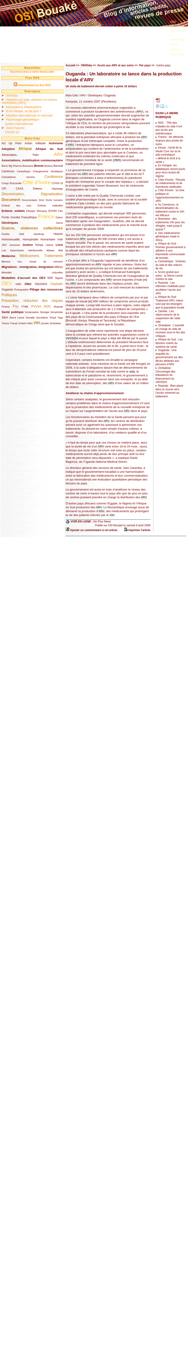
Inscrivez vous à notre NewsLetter (32, 71)
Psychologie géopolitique (22, 119)
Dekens (37, 188)
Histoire (58, 234)
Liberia (49, 245)
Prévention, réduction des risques (32, 301)
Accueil (70, 65)
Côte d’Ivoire (36, 182)
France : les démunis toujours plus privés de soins (169, 140)
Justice (28, 245)
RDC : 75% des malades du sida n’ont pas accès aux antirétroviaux (168, 128)
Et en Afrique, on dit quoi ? (23, 111)
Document (11, 200)
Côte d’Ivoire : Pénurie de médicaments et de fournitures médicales (170, 183)
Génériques (10, 222)
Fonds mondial (11, 217)
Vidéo (29, 323)
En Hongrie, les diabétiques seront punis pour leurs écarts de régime (170, 171)
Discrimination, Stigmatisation (32, 194)
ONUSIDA (41, 284)
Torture (5, 323)
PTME (24, 306)
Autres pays (163, 65)
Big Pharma (15, 165)
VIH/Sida (12, 95)
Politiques (9, 295)
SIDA (5, 317)
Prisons (6, 306)
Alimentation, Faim (20, 155)
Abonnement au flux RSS (34, 85)
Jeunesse (14, 245)
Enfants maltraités (50, 205)
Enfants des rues (16, 205)
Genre (59, 222)
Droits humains (54, 200)
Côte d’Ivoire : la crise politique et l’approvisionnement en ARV (169, 196)
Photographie (21, 289)
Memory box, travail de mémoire (32, 261)
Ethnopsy (42, 211)
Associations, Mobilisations (24, 107)
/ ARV (82, 95)
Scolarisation (32, 312)
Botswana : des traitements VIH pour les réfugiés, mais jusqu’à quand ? (170, 224)
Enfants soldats (13, 211)
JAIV (4, 245)
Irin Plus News (102, 521)
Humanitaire (48, 239)
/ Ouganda (109, 95)
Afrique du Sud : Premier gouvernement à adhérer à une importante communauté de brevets (170, 250)
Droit (41, 200)
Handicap (39, 234)
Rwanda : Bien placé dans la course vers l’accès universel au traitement (169, 391)
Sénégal (44, 312)
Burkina (48, 165)
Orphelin (57, 284)
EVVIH (53, 211)
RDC (47, 306)
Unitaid (22, 323)
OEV (7, 283)
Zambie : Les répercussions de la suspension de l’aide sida (167, 317)
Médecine (8, 256)
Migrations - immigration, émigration (28, 267)
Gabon (59, 217)
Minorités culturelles (32, 272)
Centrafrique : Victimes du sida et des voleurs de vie (170, 265)
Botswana (28, 165)
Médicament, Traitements (41, 256)
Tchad (52, 317)
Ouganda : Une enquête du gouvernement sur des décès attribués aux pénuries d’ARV (169, 357)
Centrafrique (23, 171)
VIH (36, 323)
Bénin (5, 165)
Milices (58, 267)
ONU (28, 284)
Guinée (6, 234)
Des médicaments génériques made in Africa (167, 236)
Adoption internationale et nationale (29, 115)
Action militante (35, 143)
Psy (16, 306)
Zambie (45, 323)
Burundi (58, 165)
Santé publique (12, 312)
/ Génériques (94, 95)
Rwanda (58, 306)
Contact (175, 49)
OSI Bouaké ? (177, 24)
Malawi (50, 250)
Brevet (39, 165)
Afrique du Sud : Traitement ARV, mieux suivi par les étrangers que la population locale (169, 302)
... (171, 60)
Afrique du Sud (49, 149)
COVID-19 (12, 132)
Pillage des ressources (46, 289)
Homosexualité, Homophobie (20, 239)
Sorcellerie (42, 317)
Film (60, 211)
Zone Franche (15, 128)
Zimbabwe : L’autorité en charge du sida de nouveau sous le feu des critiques (170, 331)
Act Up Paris (11, 143)
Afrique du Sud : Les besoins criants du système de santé (169, 343)
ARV (58, 154)
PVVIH (36, 306)
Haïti (21, 234)
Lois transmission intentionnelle (22, 250)
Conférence (53, 177)
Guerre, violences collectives (32, 228)
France (46, 216)
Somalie (30, 317)
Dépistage (57, 188)
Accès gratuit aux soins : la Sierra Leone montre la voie (169, 275)
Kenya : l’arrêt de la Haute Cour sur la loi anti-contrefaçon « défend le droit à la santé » (168, 154)
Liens (174, 44)
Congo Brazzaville (12, 183)
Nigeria (59, 278)
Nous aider (178, 54)
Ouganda (7, 289)
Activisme (56, 143)
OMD (18, 284)
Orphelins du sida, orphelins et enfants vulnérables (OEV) (29, 101)
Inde (60, 239)
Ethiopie (30, 211)
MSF (50, 278)
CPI (4, 188)
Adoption (8, 149)
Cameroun (8, 171)
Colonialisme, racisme (18, 177)
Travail (13, 323)
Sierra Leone (16, 317)
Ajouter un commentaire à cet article (93, 530)
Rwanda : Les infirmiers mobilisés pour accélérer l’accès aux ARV (170, 288)
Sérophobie (56, 312)
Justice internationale (19, 124)
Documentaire (29, 200)
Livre (59, 245)
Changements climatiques (48, 171)
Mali (60, 250)
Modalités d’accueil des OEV (24, 278)
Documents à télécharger (178, 35)
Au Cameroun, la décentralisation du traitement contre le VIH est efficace (169, 210)
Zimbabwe (55, 323)
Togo (60, 317)
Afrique (25, 148)
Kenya (39, 245)
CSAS (19, 188)
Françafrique (29, 217)
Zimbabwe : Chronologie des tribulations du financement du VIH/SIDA (165, 375)
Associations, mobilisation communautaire (32, 160)
